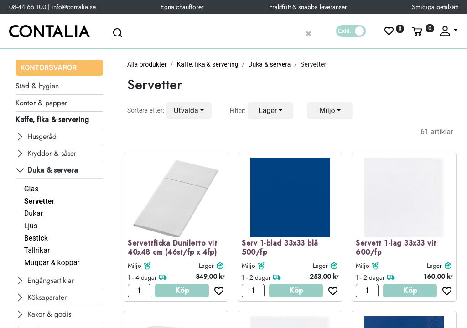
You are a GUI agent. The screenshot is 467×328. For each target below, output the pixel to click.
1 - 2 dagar (256, 277)
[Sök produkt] (212, 32)
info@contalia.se (74, 6)
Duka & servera (269, 64)
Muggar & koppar (52, 262)
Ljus (31, 225)
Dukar (33, 213)
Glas (31, 188)
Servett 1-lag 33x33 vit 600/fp (396, 248)
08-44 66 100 (27, 6)
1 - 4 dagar (142, 277)
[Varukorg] (422, 31)
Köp (182, 290)
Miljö (134, 265)
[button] (189, 110)
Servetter (39, 201)
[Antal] (139, 290)
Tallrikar (37, 250)
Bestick (36, 238)
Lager (206, 265)
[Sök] (119, 34)
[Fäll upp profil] (448, 31)
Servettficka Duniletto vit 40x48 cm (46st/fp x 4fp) (172, 248)
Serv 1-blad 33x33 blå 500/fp (280, 248)
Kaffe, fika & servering (207, 64)
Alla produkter (147, 64)
